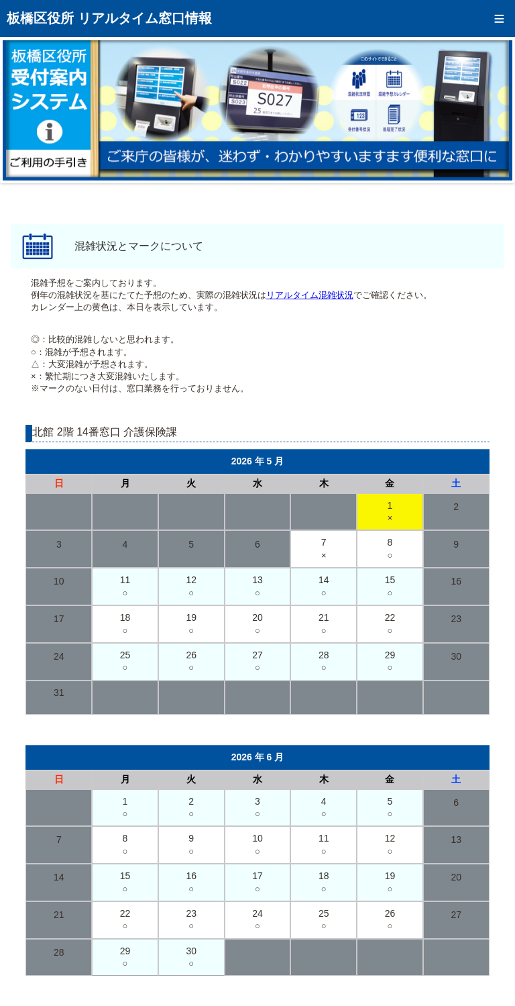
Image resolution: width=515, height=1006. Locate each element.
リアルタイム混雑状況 (309, 295)
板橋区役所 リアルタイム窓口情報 (109, 18)
